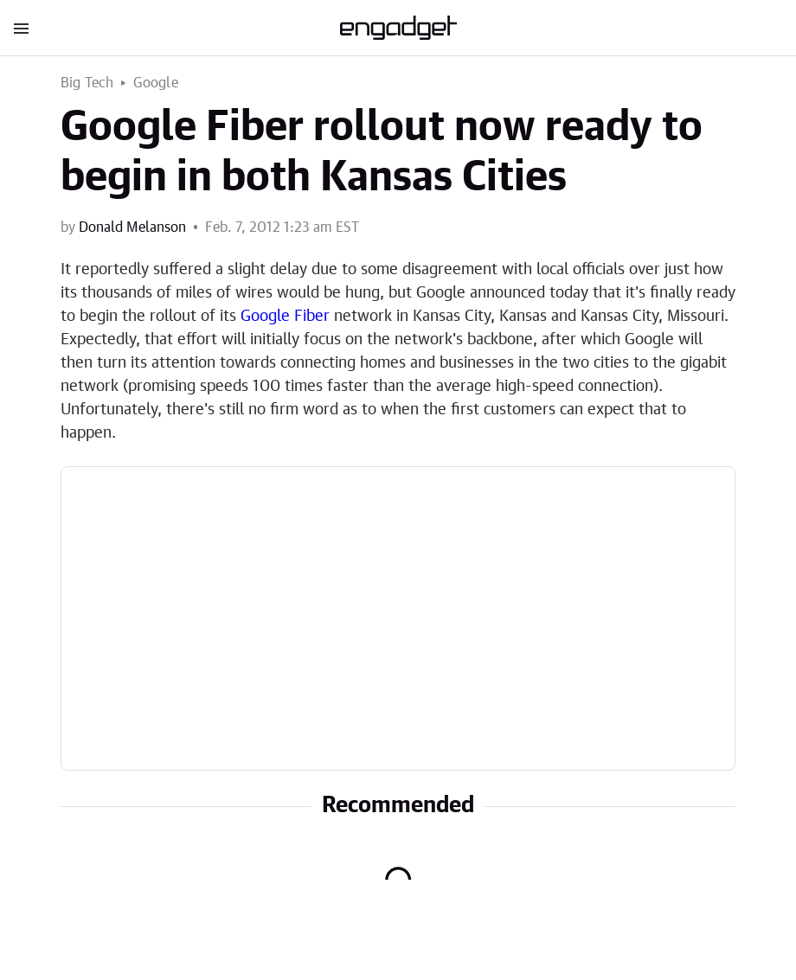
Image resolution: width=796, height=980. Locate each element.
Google (155, 83)
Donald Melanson (132, 227)
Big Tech (87, 83)
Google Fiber (285, 316)
